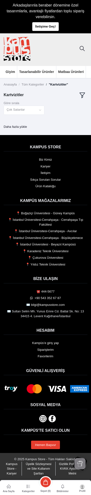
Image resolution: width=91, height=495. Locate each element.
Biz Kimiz (45, 159)
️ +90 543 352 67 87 (45, 298)
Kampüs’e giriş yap (45, 343)
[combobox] (24, 110)
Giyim (10, 72)
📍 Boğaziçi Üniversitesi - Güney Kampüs (45, 213)
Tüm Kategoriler (33, 84)
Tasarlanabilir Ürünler (36, 72)
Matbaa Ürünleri (71, 72)
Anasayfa (10, 84)
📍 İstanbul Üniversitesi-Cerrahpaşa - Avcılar (45, 231)
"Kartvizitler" (58, 84)
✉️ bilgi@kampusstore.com (45, 305)
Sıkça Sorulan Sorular (45, 179)
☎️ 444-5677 (45, 291)
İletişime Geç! (45, 26)
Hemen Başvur (45, 445)
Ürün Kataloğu (45, 186)
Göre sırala (11, 103)
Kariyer (45, 166)
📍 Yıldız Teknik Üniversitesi (45, 264)
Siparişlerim (45, 350)
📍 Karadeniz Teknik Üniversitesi (45, 251)
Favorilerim (45, 356)
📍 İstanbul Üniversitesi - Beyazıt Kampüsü (45, 244)
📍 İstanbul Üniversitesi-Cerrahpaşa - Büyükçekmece (45, 238)
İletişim (45, 173)
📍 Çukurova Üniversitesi (45, 257)
